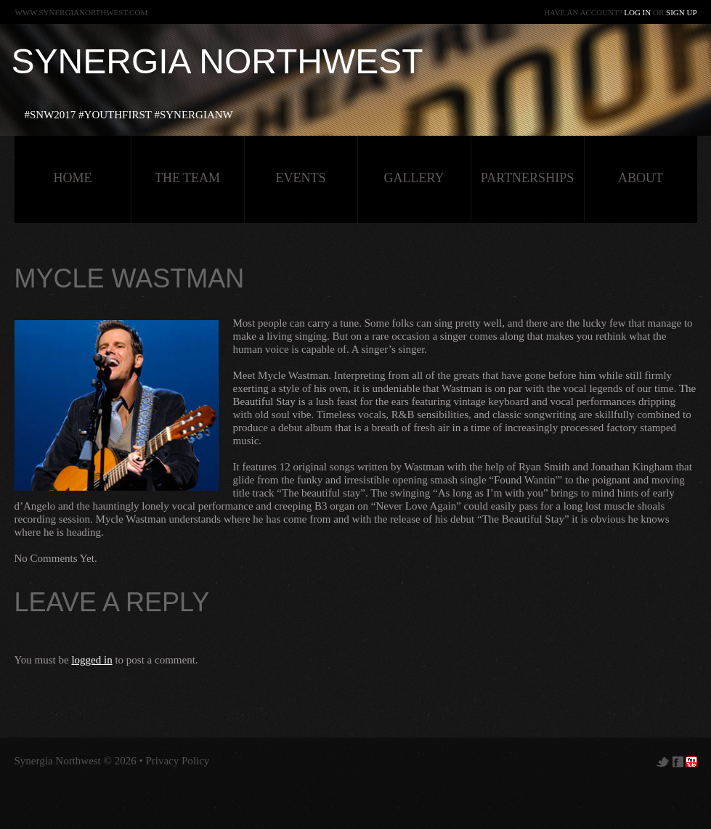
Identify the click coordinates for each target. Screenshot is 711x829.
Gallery (414, 178)
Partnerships (527, 178)
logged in (91, 660)
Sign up (681, 12)
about (640, 178)
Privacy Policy (177, 761)
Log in (637, 12)
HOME (73, 178)
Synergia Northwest (217, 61)
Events (301, 178)
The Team (187, 178)
